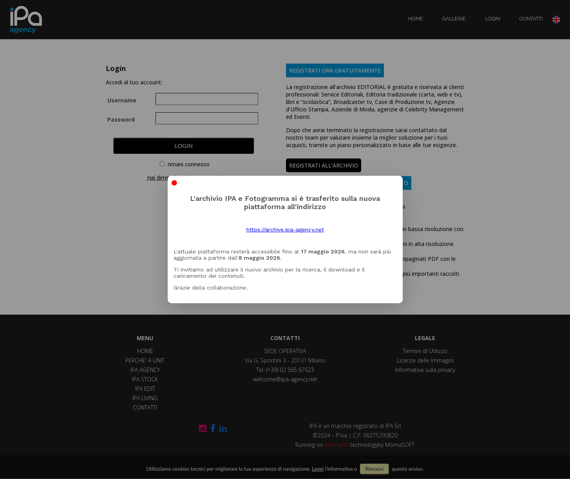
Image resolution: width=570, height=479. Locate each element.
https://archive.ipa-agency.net (285, 229)
